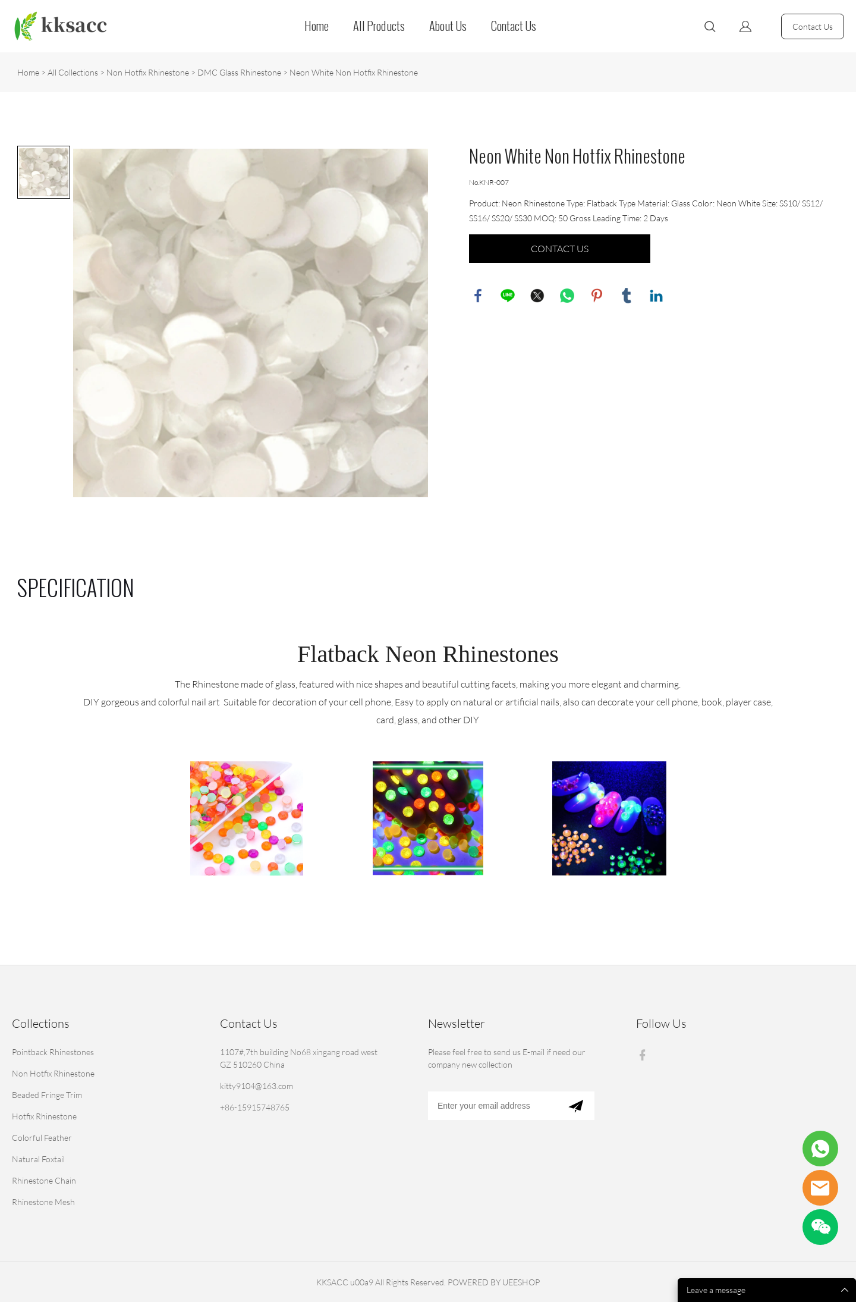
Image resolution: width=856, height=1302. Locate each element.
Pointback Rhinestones (53, 1052)
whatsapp (567, 296)
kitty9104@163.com (256, 1086)
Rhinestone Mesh (43, 1202)
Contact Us (513, 26)
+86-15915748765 (254, 1107)
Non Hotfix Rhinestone (147, 72)
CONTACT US (559, 249)
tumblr (626, 296)
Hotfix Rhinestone (44, 1116)
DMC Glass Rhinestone (239, 72)
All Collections (73, 72)
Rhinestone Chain (44, 1180)
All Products (379, 26)
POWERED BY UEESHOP (494, 1282)
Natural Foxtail (38, 1159)
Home (316, 26)
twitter (537, 296)
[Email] (492, 1105)
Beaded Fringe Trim (47, 1095)
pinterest (597, 296)
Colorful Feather (42, 1137)
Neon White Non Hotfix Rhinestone (353, 72)
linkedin (656, 296)
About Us (448, 26)
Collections (41, 1023)
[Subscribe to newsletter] (575, 1105)
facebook (478, 296)
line (508, 296)
